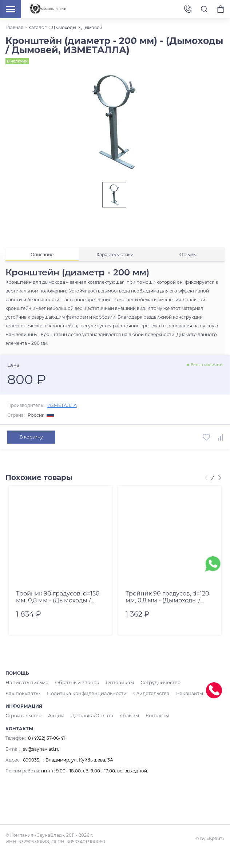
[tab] (42, 254)
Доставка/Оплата (87, 715)
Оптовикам (111, 682)
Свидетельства (103, 693)
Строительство (22, 715)
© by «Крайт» (210, 838)
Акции (54, 715)
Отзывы (122, 715)
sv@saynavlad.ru (41, 748)
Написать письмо (25, 682)
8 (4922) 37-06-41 (187, 9)
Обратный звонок (72, 682)
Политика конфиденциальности (42, 693)
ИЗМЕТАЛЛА (62, 405)
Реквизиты (139, 693)
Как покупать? (191, 682)
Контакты (148, 715)
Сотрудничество (150, 682)
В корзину (31, 437)
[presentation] (207, 478)
